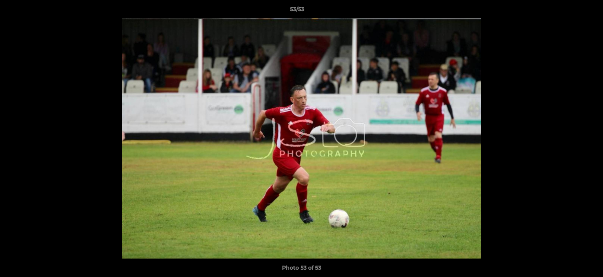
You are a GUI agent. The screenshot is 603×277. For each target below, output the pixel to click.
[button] (570, 11)
